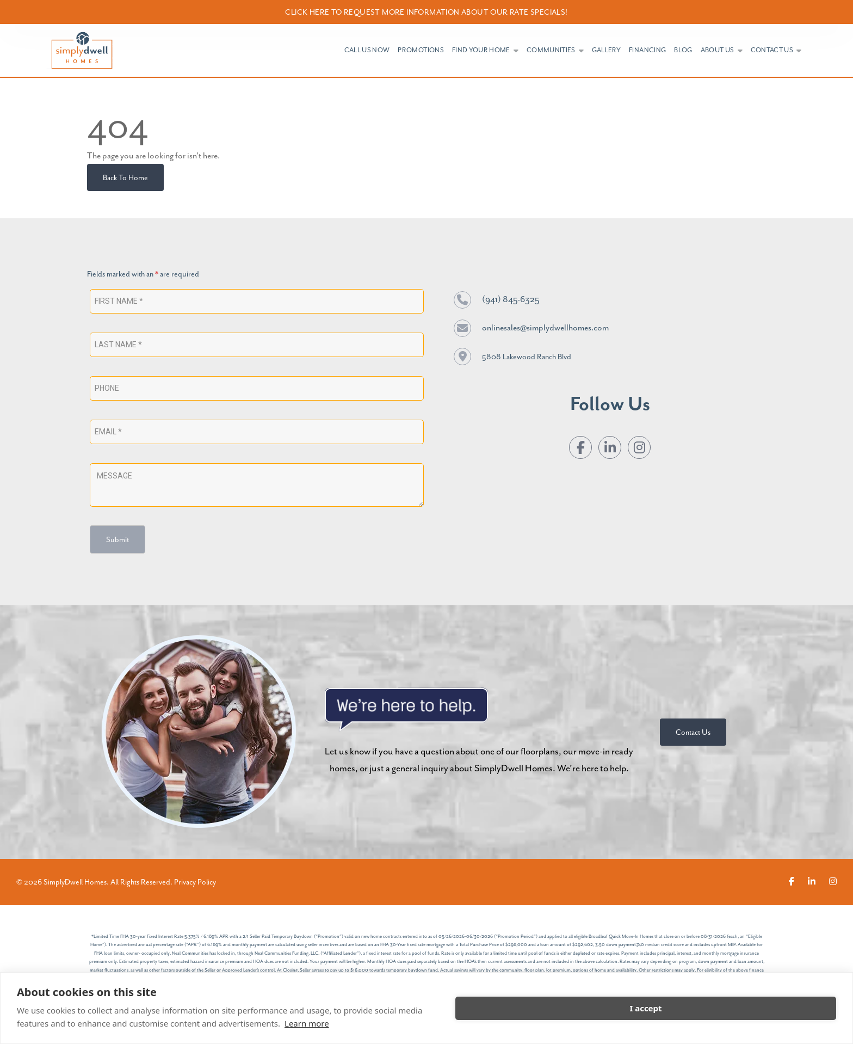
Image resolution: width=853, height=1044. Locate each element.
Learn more (307, 1023)
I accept (645, 1008)
